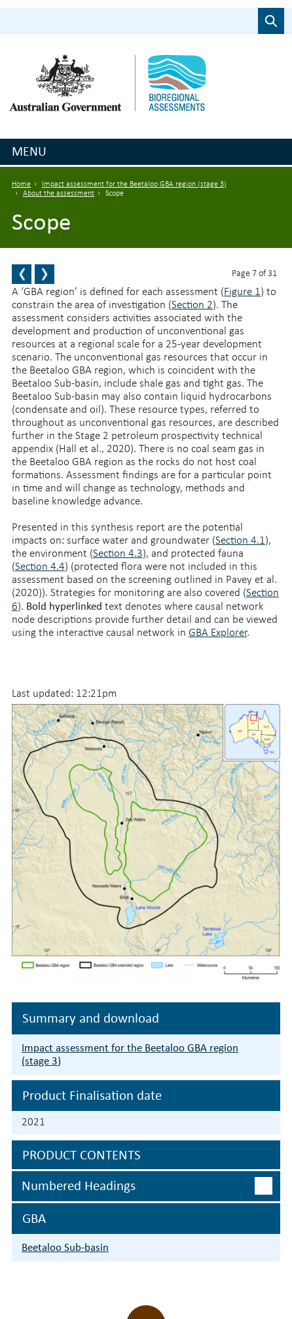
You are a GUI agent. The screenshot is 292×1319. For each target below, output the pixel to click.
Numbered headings (79, 1185)
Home (21, 184)
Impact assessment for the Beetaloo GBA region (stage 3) (134, 184)
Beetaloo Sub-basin (65, 1247)
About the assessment (58, 194)
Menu (29, 151)
